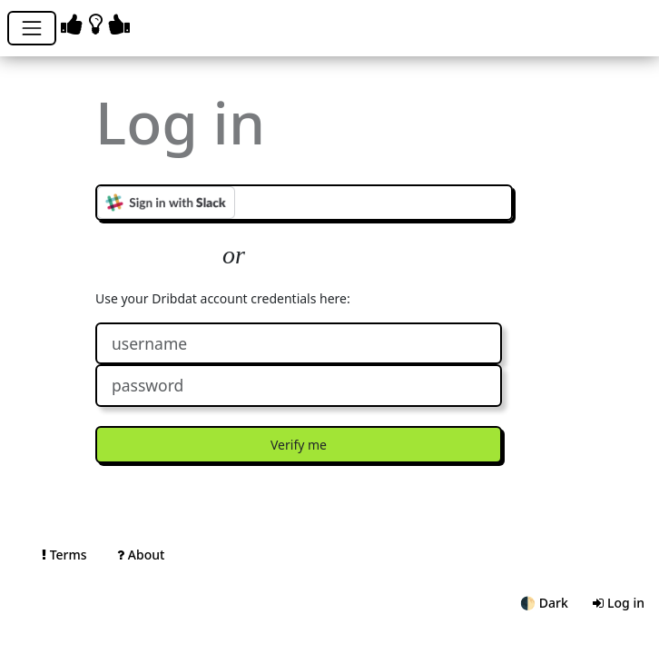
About (140, 554)
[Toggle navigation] (31, 28)
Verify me (298, 444)
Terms (66, 554)
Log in (618, 602)
